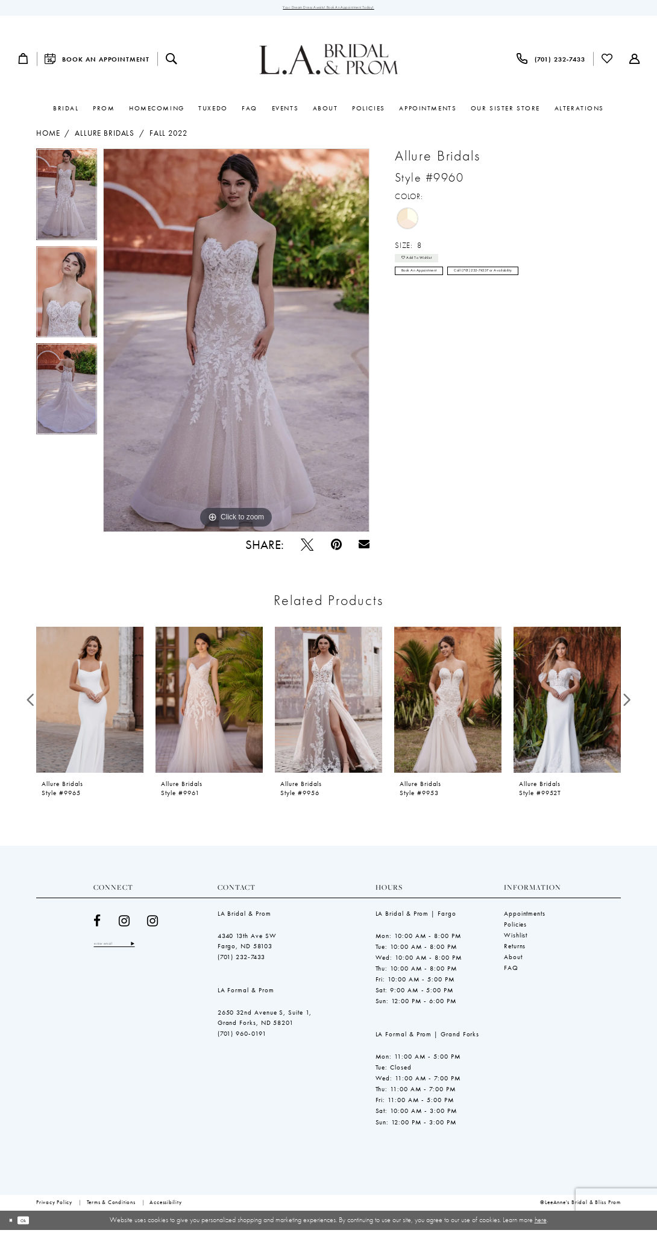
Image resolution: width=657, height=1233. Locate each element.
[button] (23, 62)
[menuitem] (23, 62)
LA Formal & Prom (246, 993)
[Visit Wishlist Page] (607, 62)
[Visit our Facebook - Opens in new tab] (97, 924)
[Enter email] (129, 948)
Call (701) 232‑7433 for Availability (539, 287)
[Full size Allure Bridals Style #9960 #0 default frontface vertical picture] (236, 344)
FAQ (511, 970)
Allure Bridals (104, 137)
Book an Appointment (434, 287)
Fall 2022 (168, 137)
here (541, 1223)
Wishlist (515, 938)
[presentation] (89, 703)
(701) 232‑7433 (242, 960)
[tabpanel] (66, 201)
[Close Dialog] (13, 1223)
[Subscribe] (161, 948)
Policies (515, 927)
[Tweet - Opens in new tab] (307, 547)
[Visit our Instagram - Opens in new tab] (124, 924)
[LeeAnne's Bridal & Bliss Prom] (329, 62)
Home (48, 137)
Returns (515, 949)
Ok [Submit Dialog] (35, 1223)
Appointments (524, 916)
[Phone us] (551, 62)
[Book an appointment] (97, 62)
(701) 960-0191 (242, 1037)
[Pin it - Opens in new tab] (336, 547)
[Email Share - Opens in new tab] (364, 547)
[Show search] (171, 62)
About (513, 960)
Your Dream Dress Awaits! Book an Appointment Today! (328, 9)
